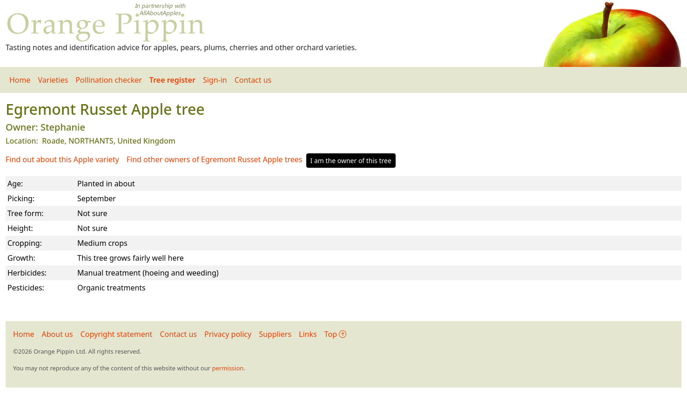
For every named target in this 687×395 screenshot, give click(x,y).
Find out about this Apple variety (62, 159)
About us (57, 334)
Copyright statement (117, 334)
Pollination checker (108, 80)
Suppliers (275, 334)
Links (308, 334)
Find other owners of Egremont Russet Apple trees (215, 159)
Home (20, 80)
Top (335, 334)
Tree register (172, 80)
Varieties (53, 80)
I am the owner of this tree (350, 160)
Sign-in (215, 80)
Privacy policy (227, 334)
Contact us (253, 80)
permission (227, 368)
